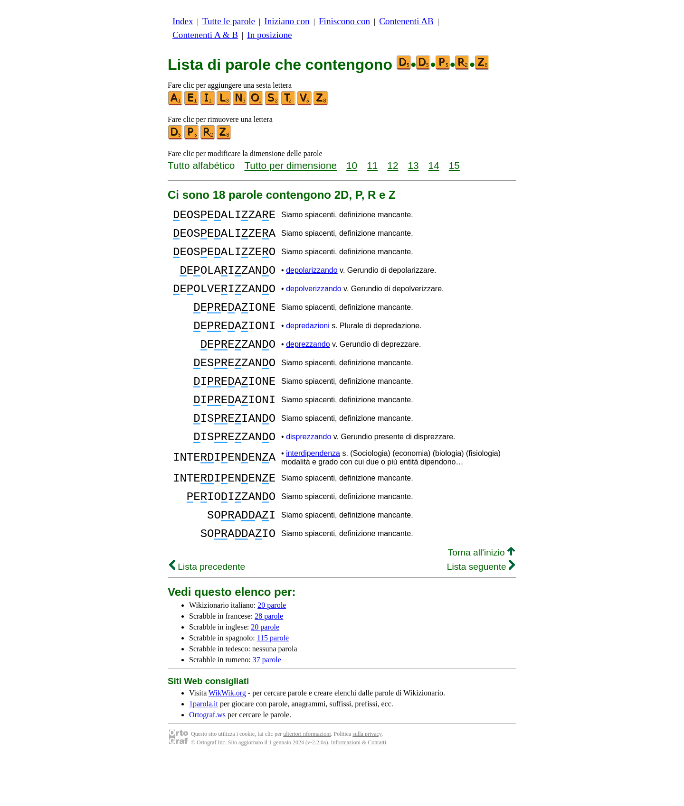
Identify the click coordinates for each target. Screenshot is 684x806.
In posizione (269, 35)
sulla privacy (366, 782)
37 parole (267, 708)
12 (392, 165)
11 (372, 165)
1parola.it (203, 752)
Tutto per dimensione (290, 165)
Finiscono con (344, 21)
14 (433, 165)
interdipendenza (313, 490)
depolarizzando (312, 280)
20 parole (271, 653)
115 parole (273, 686)
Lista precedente (207, 615)
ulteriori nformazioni (307, 782)
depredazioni (308, 344)
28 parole (269, 664)
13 (413, 165)
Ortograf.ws (207, 763)
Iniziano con (286, 21)
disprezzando (308, 472)
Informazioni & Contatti (358, 790)
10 (351, 165)
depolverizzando (314, 301)
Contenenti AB (406, 21)
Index (182, 21)
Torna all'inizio (481, 601)
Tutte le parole (228, 21)
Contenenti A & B (205, 35)
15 (454, 165)
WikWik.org (227, 741)
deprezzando (308, 365)
